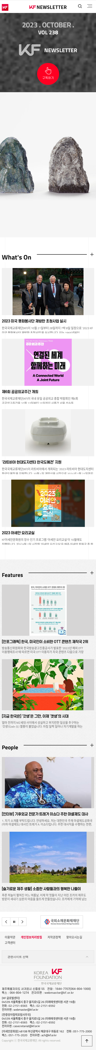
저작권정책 (54, 937)
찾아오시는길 (74, 937)
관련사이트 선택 (48, 956)
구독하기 (48, 78)
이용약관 (10, 937)
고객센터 (10, 943)
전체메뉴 (89, 6)
